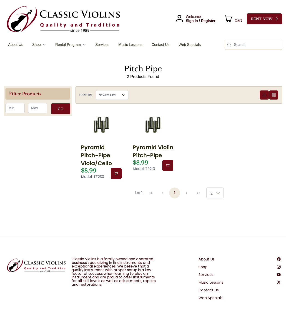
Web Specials (210, 297)
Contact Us (208, 290)
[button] (123, 95)
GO (60, 109)
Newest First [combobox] (107, 95)
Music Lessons (210, 282)
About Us (206, 259)
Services (205, 274)
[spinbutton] (15, 108)
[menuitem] (16, 44)
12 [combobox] (211, 193)
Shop (203, 267)
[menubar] (104, 44)
